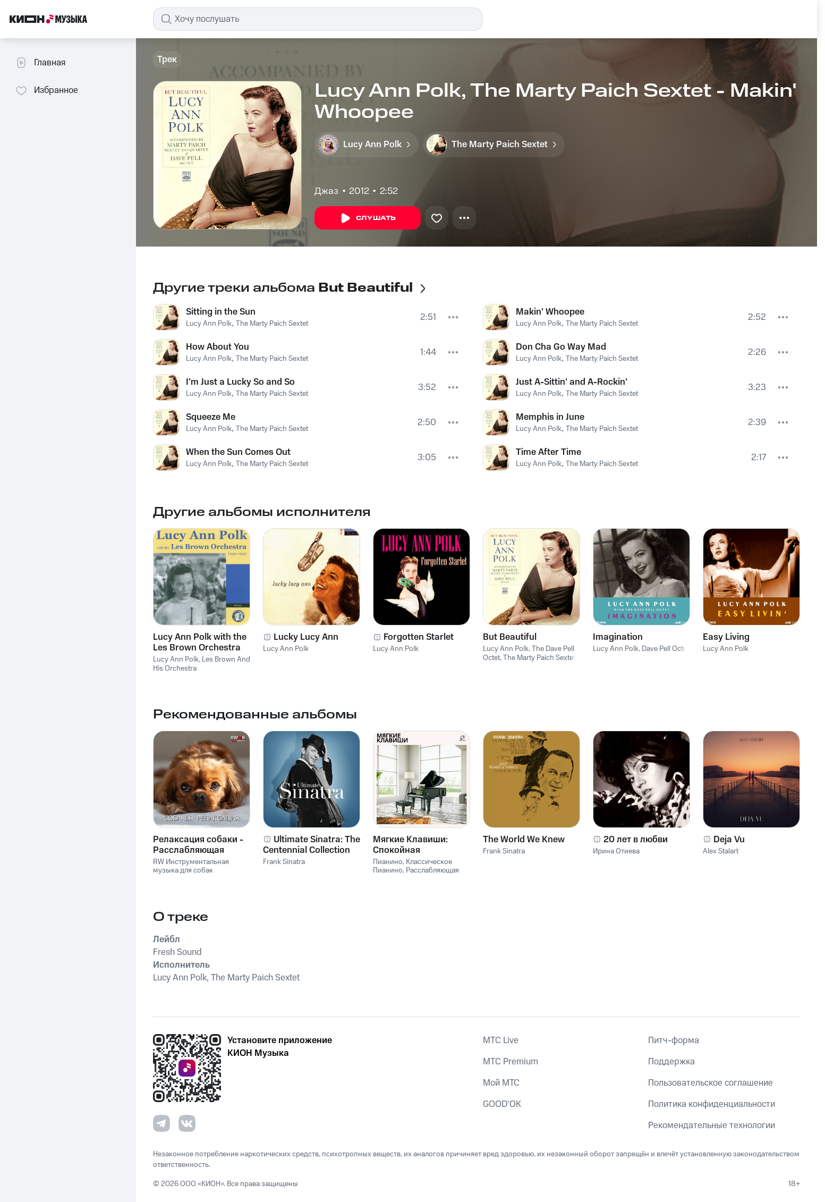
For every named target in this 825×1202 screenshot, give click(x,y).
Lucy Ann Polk (209, 323)
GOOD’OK (502, 1104)
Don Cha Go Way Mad (561, 347)
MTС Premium (510, 1061)
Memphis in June (550, 417)
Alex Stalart (720, 851)
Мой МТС (501, 1083)
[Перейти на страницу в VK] (186, 1123)
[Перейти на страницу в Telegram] (161, 1123)
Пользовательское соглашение (710, 1083)
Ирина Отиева (616, 851)
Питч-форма (673, 1040)
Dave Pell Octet (665, 649)
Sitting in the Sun (221, 312)
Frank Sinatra (284, 862)
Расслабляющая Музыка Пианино (416, 875)
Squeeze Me (210, 417)
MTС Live (500, 1040)
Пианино (388, 862)
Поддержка (671, 1061)
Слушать (367, 218)
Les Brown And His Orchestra (201, 664)
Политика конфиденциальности (711, 1104)
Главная (40, 62)
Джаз (326, 191)
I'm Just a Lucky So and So (240, 382)
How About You (217, 347)
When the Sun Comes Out (238, 452)
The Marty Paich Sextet (272, 323)
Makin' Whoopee (550, 312)
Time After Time (548, 452)
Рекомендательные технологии (711, 1125)
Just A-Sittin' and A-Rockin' (571, 382)
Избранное (46, 90)
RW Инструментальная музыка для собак (191, 866)
